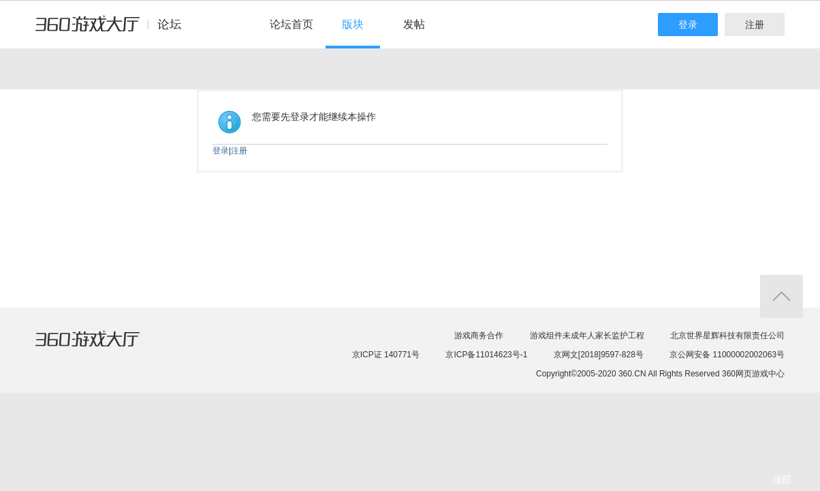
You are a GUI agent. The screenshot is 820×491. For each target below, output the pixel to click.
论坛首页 (291, 24)
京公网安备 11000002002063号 (727, 354)
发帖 (414, 24)
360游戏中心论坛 (114, 30)
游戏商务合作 (478, 335)
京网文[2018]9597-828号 (599, 354)
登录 (687, 24)
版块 (353, 24)
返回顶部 (781, 296)
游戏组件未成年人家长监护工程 (587, 335)
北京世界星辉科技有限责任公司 (727, 335)
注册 (754, 24)
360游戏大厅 (101, 347)
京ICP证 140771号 (386, 354)
